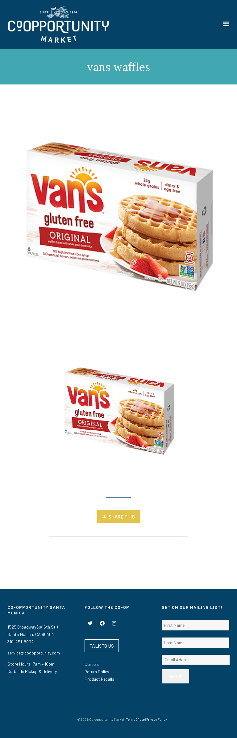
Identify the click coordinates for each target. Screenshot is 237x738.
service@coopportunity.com (33, 652)
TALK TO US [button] (101, 646)
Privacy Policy (156, 719)
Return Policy (97, 671)
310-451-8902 (20, 641)
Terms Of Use (135, 719)
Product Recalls (99, 679)
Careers (92, 664)
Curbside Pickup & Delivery (32, 671)
